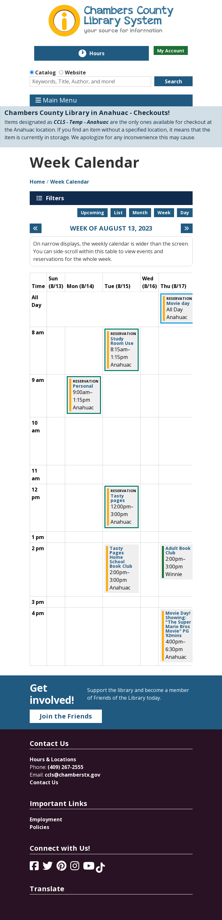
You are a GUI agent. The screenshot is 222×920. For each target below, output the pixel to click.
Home (37, 181)
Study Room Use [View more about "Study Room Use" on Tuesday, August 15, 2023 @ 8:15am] (122, 341)
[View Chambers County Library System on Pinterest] (62, 867)
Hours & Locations (53, 759)
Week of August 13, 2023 (111, 228)
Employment (46, 819)
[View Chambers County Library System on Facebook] (35, 867)
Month (140, 212)
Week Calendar (69, 181)
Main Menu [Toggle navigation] (56, 100)
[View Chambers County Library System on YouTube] (89, 867)
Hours (101, 53)
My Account (170, 51)
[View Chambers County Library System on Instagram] (75, 867)
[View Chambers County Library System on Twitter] (48, 867)
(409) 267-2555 (65, 767)
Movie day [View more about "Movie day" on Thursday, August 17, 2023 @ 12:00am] (178, 303)
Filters (56, 198)
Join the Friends (66, 716)
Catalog (45, 72)
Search (173, 81)
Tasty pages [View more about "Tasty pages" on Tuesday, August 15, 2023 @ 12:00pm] (118, 498)
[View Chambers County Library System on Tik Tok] (100, 867)
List (118, 212)
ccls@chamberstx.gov (72, 774)
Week (164, 212)
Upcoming (92, 212)
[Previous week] (36, 228)
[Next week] (187, 228)
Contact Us (44, 782)
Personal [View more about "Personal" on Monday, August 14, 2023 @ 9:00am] (83, 386)
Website (75, 72)
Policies (39, 827)
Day (184, 212)
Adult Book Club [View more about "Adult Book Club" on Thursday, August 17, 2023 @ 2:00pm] (178, 550)
